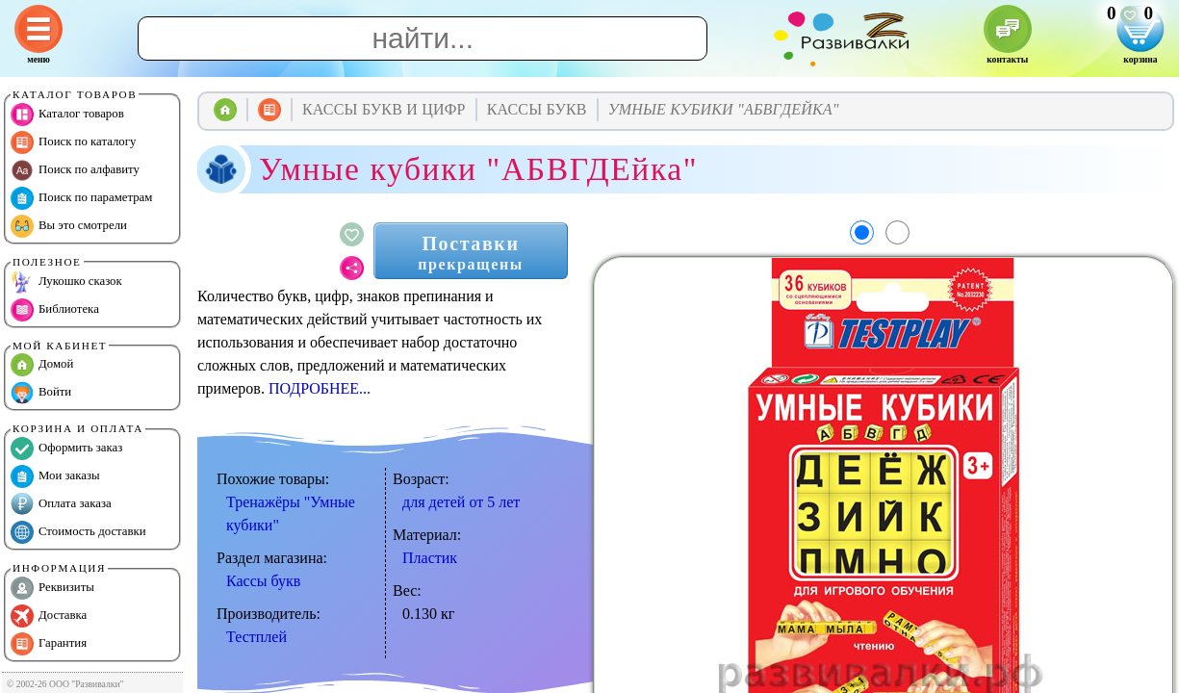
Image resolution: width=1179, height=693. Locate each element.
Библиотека (55, 309)
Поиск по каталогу (73, 142)
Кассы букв (263, 581)
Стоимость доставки (78, 532)
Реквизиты (52, 588)
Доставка (49, 616)
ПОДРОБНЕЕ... (320, 388)
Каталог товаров (67, 114)
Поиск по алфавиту (75, 170)
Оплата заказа (61, 504)
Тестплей (256, 637)
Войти (41, 392)
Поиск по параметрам (81, 198)
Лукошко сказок (66, 282)
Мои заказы (55, 476)
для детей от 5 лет (461, 502)
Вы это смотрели (69, 226)
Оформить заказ (66, 448)
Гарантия (49, 643)
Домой (42, 364)
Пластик (429, 558)
